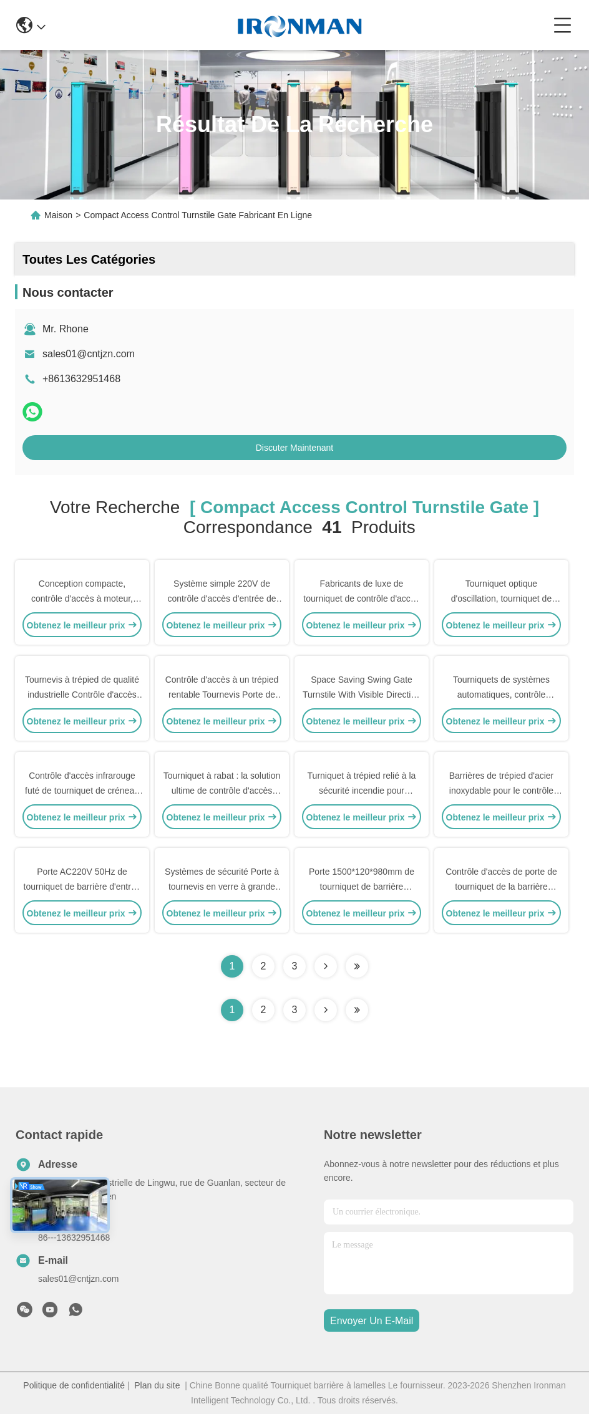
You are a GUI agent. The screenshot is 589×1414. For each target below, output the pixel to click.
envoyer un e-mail (371, 1320)
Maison (58, 215)
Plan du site (157, 1385)
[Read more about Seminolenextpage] (325, 1010)
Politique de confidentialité (74, 1385)
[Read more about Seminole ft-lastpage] (357, 1010)
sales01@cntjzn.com (88, 354)
